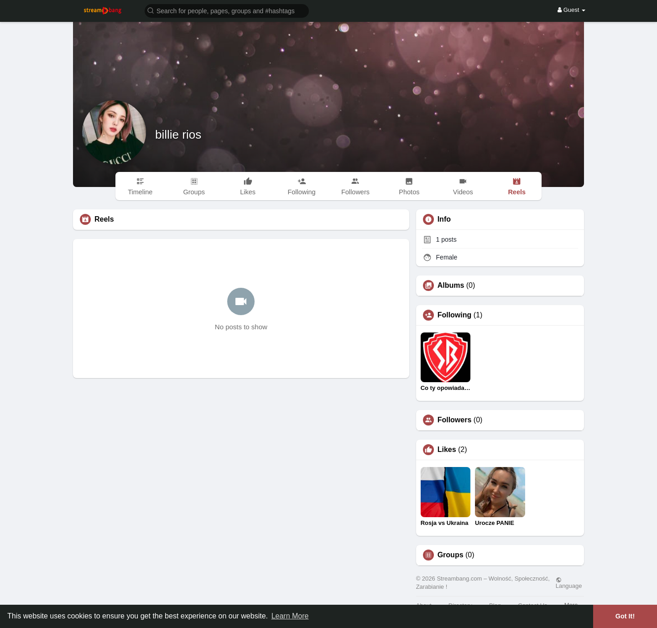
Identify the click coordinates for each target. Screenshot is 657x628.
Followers (455, 420)
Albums (451, 285)
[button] (226, 10)
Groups (451, 555)
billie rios (178, 134)
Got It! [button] (625, 616)
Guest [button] (571, 9)
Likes (447, 449)
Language (569, 583)
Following (455, 315)
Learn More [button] (290, 616)
